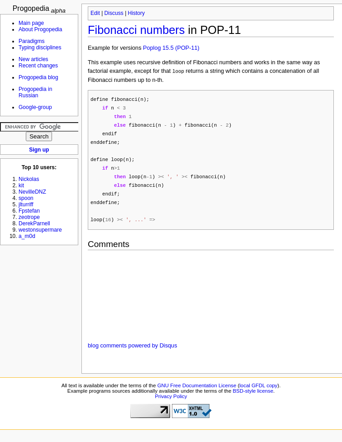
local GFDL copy (258, 392)
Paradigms (32, 41)
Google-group (35, 107)
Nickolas (29, 179)
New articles (33, 59)
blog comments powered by (132, 352)
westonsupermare (40, 230)
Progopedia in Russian (35, 92)
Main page (31, 23)
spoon (26, 198)
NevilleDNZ (32, 192)
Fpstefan (29, 211)
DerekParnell (34, 223)
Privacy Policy (171, 403)
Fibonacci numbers (136, 30)
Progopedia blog (38, 77)
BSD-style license (253, 397)
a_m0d (27, 236)
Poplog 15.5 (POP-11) (171, 48)
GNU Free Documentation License (197, 392)
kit (21, 185)
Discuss (114, 13)
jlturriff (26, 204)
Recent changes (38, 65)
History (136, 13)
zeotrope (29, 217)
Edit (95, 13)
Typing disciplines (40, 47)
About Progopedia (40, 29)
